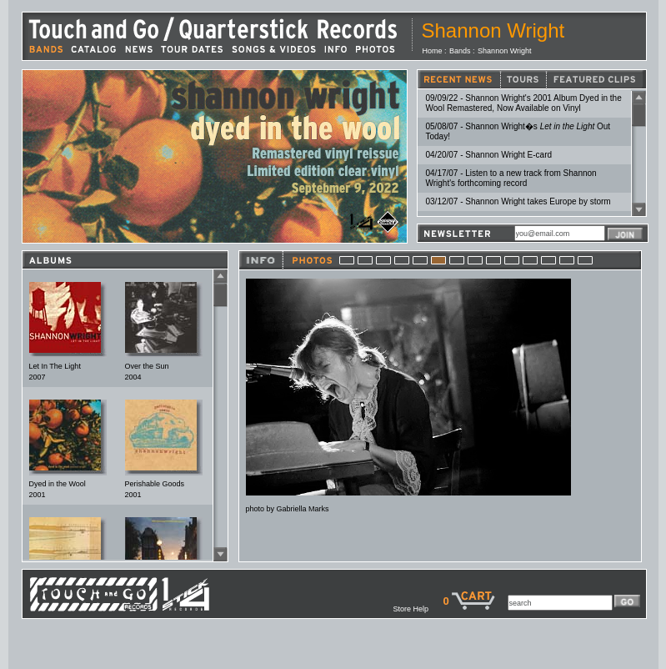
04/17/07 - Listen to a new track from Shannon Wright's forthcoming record (511, 178)
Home (433, 51)
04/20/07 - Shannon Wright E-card (489, 154)
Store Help (418, 609)
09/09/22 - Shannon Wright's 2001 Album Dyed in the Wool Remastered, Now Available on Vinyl (524, 103)
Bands (460, 51)
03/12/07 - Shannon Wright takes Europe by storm (518, 201)
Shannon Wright (504, 51)
